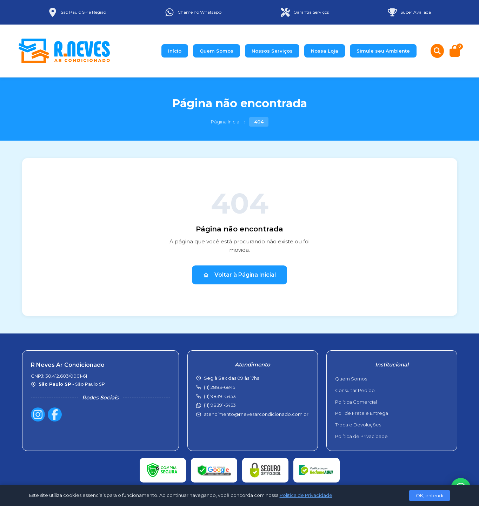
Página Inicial (225, 121)
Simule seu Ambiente (383, 51)
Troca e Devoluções (358, 424)
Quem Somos (216, 51)
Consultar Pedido (355, 390)
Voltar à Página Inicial (239, 274)
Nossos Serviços (272, 51)
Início (174, 51)
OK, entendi (429, 495)
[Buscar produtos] (437, 51)
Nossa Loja (324, 51)
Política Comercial (356, 402)
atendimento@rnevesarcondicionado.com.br (256, 414)
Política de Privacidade (361, 436)
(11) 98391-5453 (220, 405)
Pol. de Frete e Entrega (361, 413)
